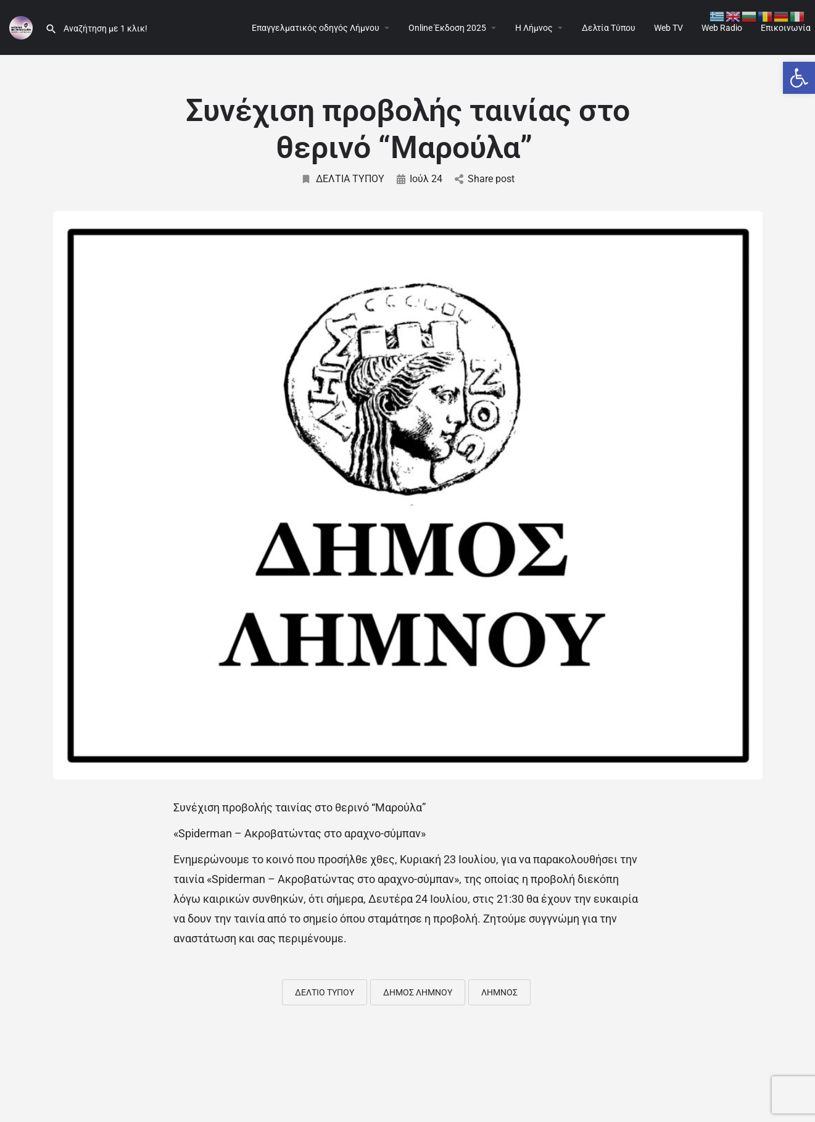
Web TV (668, 28)
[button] (799, 78)
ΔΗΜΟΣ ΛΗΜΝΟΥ (417, 992)
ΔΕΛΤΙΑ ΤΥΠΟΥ (342, 179)
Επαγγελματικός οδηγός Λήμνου (315, 28)
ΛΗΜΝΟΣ (499, 992)
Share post (485, 179)
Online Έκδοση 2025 (447, 28)
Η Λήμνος (534, 28)
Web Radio (721, 28)
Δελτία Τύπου (608, 28)
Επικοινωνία (786, 28)
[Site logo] (22, 26)
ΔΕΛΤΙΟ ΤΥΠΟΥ (324, 992)
